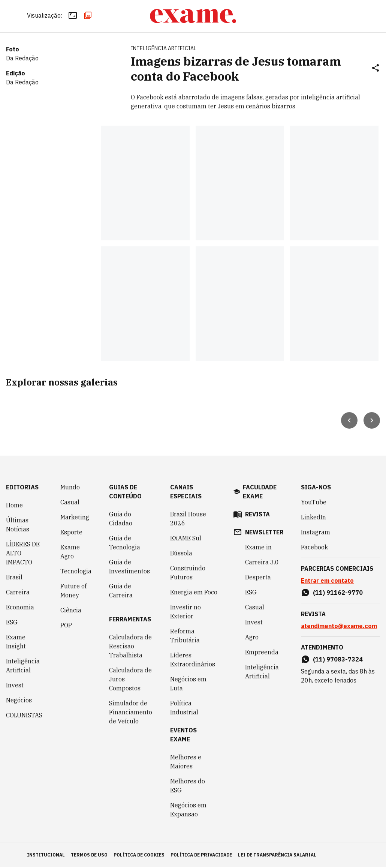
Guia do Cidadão (120, 518)
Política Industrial (184, 707)
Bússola (181, 553)
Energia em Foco (193, 592)
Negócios (19, 700)
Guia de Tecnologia (124, 542)
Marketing (74, 517)
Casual (69, 502)
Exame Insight (16, 641)
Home (14, 505)
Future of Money (73, 590)
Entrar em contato (327, 580)
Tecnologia (75, 571)
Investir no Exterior (185, 611)
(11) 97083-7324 (338, 659)
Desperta (258, 577)
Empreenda (261, 652)
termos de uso (89, 855)
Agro (252, 637)
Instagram (315, 532)
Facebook (314, 547)
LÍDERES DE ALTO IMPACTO (23, 553)
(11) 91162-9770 (338, 592)
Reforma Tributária (185, 635)
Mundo (70, 487)
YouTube (313, 502)
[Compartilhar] (375, 68)
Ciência (70, 610)
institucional (46, 855)
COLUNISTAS (24, 715)
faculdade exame (260, 491)
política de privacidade (201, 855)
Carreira (18, 592)
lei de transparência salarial (277, 855)
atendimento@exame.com (339, 626)
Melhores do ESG (187, 785)
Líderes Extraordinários (192, 659)
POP (66, 625)
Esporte (71, 532)
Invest (15, 685)
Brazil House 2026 (188, 518)
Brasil (14, 577)
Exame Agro (70, 551)
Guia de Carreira (121, 590)
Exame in (258, 547)
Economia (20, 607)
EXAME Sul (185, 538)
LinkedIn (313, 517)
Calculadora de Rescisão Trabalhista (130, 646)
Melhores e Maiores (185, 761)
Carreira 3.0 (262, 562)
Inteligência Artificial (23, 665)
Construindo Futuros (187, 572)
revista (257, 514)
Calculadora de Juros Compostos (130, 679)
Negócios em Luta (188, 683)
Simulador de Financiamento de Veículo (130, 712)
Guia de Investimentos (129, 566)
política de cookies (139, 855)
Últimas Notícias (17, 524)
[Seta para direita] (372, 420)
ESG (12, 622)
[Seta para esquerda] (349, 420)
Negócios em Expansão (188, 809)
